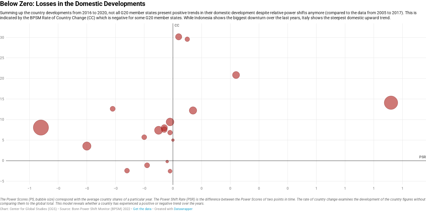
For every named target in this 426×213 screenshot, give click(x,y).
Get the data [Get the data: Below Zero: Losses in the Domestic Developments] (142, 209)
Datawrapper (183, 209)
